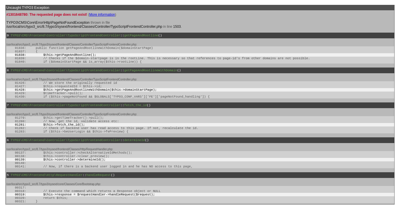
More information (102, 15)
